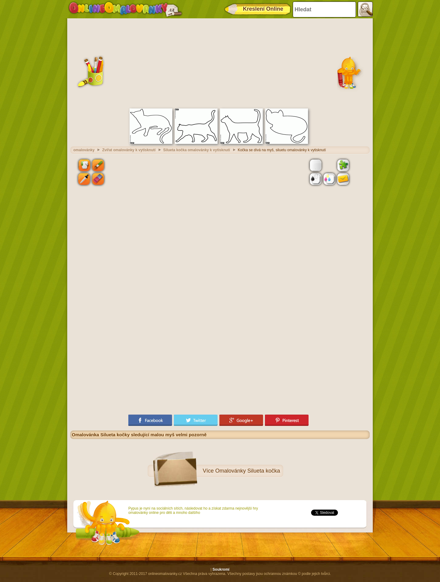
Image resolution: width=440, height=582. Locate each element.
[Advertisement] (220, 62)
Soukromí (221, 569)
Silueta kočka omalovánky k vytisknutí (196, 150)
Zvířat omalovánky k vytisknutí (129, 150)
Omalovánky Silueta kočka (247, 471)
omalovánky (83, 150)
